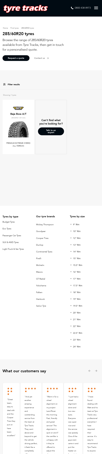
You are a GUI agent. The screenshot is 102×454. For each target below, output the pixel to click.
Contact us (41, 58)
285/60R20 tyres (27, 28)
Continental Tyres (44, 251)
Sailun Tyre (41, 306)
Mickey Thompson (45, 224)
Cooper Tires (42, 238)
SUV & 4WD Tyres (11, 242)
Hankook (40, 299)
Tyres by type (10, 216)
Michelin (40, 265)
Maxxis (39, 272)
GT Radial (40, 278)
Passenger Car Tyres (12, 235)
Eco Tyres (7, 228)
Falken (39, 292)
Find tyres (14, 28)
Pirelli (38, 258)
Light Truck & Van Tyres (13, 249)
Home (5, 28)
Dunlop (39, 244)
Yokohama (41, 285)
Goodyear (41, 231)
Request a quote (16, 58)
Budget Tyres (9, 221)
